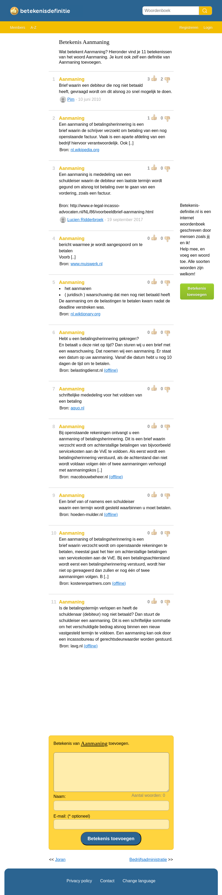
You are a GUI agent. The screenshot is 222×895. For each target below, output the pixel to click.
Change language (139, 881)
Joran (60, 859)
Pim (71, 99)
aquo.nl (77, 408)
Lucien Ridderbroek (85, 219)
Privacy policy (79, 881)
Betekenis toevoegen (197, 291)
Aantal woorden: (146, 795)
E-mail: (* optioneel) (72, 816)
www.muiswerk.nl (87, 264)
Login (208, 27)
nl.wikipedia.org (85, 150)
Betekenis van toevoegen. (91, 743)
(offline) (111, 370)
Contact (107, 881)
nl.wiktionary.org (85, 314)
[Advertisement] (25, 114)
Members (17, 27)
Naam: (60, 796)
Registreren (188, 27)
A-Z (33, 27)
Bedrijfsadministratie (148, 859)
